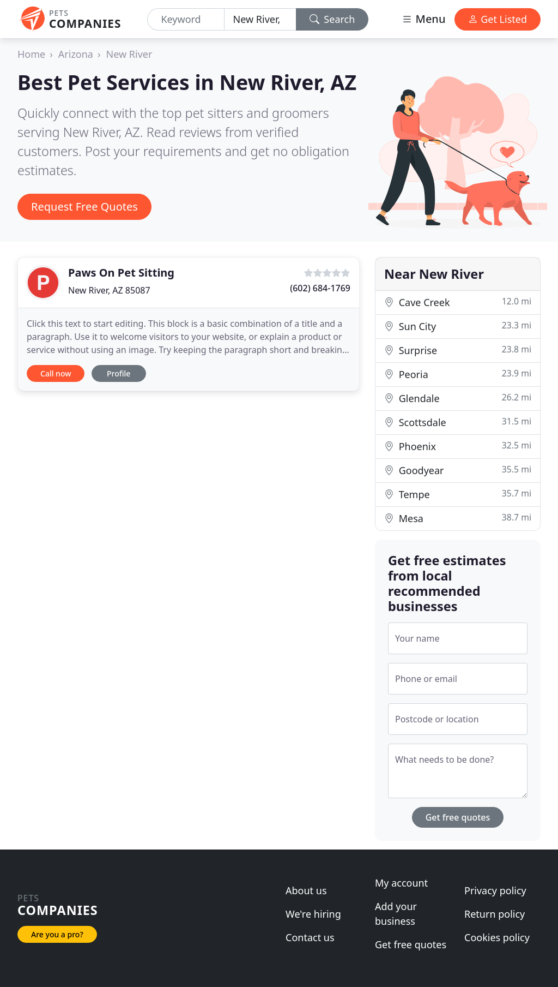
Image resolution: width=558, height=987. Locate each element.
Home (31, 54)
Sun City (457, 326)
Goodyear (457, 470)
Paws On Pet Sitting (121, 272)
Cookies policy (497, 937)
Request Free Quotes (84, 206)
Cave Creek (457, 302)
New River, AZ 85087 (109, 290)
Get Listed (497, 19)
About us (306, 890)
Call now (55, 373)
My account (401, 882)
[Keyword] (185, 19)
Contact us (310, 937)
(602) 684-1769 (320, 288)
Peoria (457, 374)
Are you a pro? (57, 934)
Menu (423, 18)
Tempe (457, 494)
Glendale (457, 398)
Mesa (457, 518)
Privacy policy (495, 890)
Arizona (75, 54)
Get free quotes (458, 817)
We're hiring (313, 913)
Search (332, 19)
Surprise (457, 350)
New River (129, 54)
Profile (118, 373)
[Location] (260, 19)
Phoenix (457, 446)
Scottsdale (457, 422)
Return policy (494, 913)
